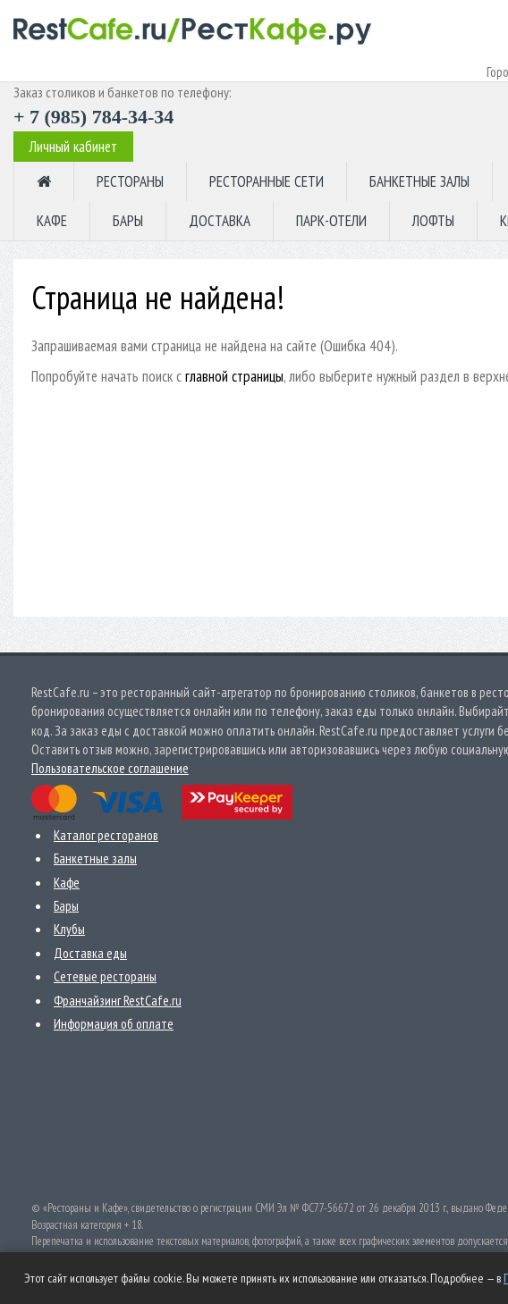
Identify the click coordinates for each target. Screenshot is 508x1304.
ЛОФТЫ (433, 221)
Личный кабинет (73, 146)
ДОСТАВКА (219, 221)
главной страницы (234, 376)
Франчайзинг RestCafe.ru (118, 1000)
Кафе (67, 882)
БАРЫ (128, 221)
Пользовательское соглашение (110, 768)
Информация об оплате (114, 1023)
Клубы (69, 929)
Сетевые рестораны (105, 976)
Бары (66, 905)
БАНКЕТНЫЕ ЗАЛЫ (419, 181)
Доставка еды (90, 953)
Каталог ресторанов (106, 835)
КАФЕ (52, 221)
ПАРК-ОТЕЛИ (331, 221)
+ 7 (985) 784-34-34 (93, 116)
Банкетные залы (95, 858)
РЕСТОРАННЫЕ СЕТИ (266, 181)
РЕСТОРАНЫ (130, 181)
